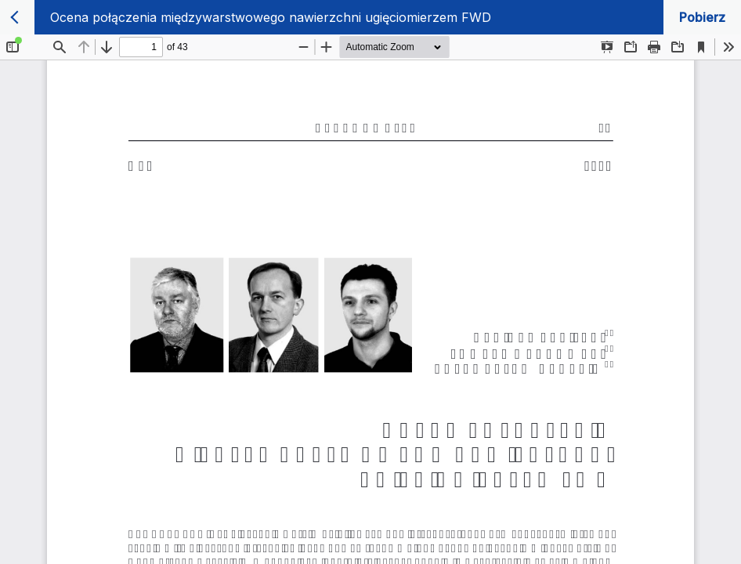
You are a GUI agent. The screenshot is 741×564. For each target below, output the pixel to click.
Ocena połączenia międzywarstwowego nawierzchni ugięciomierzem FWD (270, 17)
